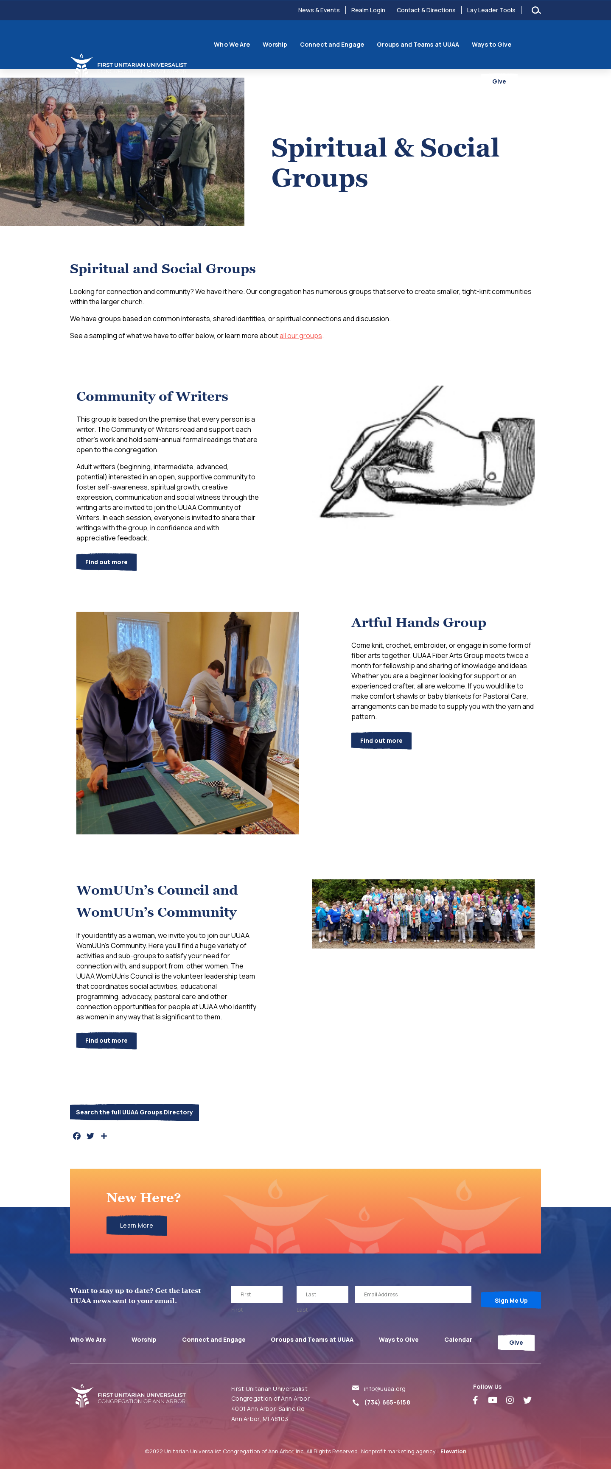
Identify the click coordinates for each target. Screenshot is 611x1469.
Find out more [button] (106, 562)
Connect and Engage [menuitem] (314, 43)
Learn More (136, 1225)
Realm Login (368, 10)
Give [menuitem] (523, 69)
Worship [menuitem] (257, 43)
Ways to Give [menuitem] (473, 43)
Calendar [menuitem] (520, 43)
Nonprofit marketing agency (398, 1451)
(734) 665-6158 (387, 1402)
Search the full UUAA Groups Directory (134, 1112)
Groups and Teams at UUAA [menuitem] (400, 43)
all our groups (301, 335)
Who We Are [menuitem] (214, 43)
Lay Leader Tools (491, 10)
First (237, 1309)
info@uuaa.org (385, 1389)
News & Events (319, 10)
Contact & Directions (426, 10)
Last (302, 1309)
